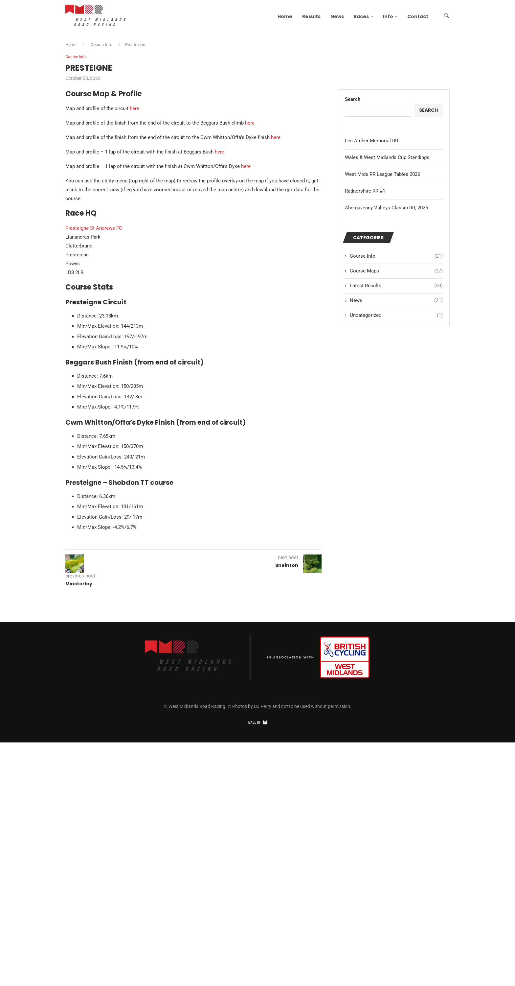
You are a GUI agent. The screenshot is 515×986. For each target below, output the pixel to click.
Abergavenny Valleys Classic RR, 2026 (386, 208)
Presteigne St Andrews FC (93, 228)
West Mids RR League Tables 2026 (382, 174)
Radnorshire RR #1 (365, 191)
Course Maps (396, 271)
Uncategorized (396, 315)
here (134, 109)
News (337, 16)
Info (388, 16)
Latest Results (396, 286)
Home (285, 16)
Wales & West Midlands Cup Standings (387, 158)
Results (311, 16)
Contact (417, 16)
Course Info (101, 44)
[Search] (446, 16)
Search (352, 100)
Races (361, 16)
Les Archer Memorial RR (371, 141)
